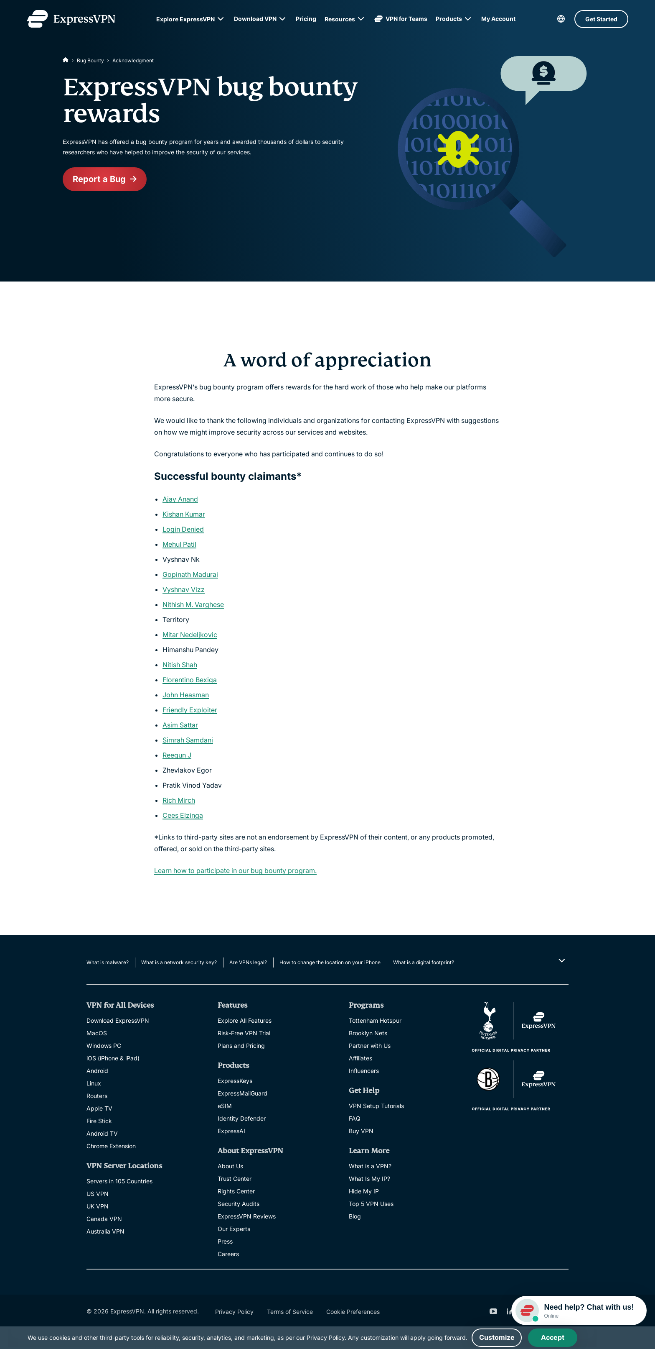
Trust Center (234, 1178)
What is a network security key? (179, 962)
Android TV (102, 1133)
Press (225, 1241)
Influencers (364, 1070)
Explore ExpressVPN (185, 19)
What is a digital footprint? (423, 962)
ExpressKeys (235, 1080)
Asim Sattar (180, 725)
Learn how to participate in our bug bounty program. (235, 870)
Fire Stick (99, 1120)
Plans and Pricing (241, 1045)
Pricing (306, 18)
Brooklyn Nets (368, 1033)
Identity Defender (242, 1118)
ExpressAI (231, 1130)
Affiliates (360, 1058)
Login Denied (183, 529)
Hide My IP (364, 1191)
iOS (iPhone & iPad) (113, 1058)
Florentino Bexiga (189, 680)
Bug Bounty (90, 60)
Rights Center (236, 1191)
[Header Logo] (71, 19)
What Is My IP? (369, 1178)
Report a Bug (99, 179)
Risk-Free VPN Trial (244, 1033)
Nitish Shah (179, 664)
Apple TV (99, 1108)
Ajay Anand (180, 499)
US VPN (97, 1193)
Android (97, 1070)
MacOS (96, 1033)
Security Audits (238, 1203)
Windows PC (103, 1045)
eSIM (225, 1105)
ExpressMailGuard (242, 1093)
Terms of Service (290, 1311)
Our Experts (234, 1228)
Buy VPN (361, 1130)
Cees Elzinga (182, 815)
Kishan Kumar (183, 514)
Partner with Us (370, 1045)
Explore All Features (245, 1020)
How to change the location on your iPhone (330, 962)
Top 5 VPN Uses (371, 1203)
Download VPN (255, 18)
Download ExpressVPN (117, 1020)
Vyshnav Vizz (183, 589)
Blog (355, 1216)
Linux (93, 1083)
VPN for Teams (400, 18)
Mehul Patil (179, 544)
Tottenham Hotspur (375, 1020)
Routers (96, 1095)
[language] (561, 19)
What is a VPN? (370, 1166)
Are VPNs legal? (248, 962)
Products (449, 18)
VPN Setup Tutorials (376, 1105)
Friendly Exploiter (189, 710)
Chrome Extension (111, 1145)
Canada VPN (104, 1218)
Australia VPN (105, 1231)
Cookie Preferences (353, 1311)
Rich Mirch (178, 800)
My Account (498, 18)
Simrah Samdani (187, 740)
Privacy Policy (234, 1311)
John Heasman (185, 695)
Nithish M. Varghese (193, 604)
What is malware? (107, 962)
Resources (340, 19)
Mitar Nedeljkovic (189, 634)
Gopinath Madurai (190, 574)
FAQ (355, 1118)
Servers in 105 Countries (119, 1181)
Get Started (601, 19)
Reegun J (176, 755)
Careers (228, 1253)
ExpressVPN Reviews (247, 1216)
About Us (230, 1166)
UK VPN (97, 1206)
